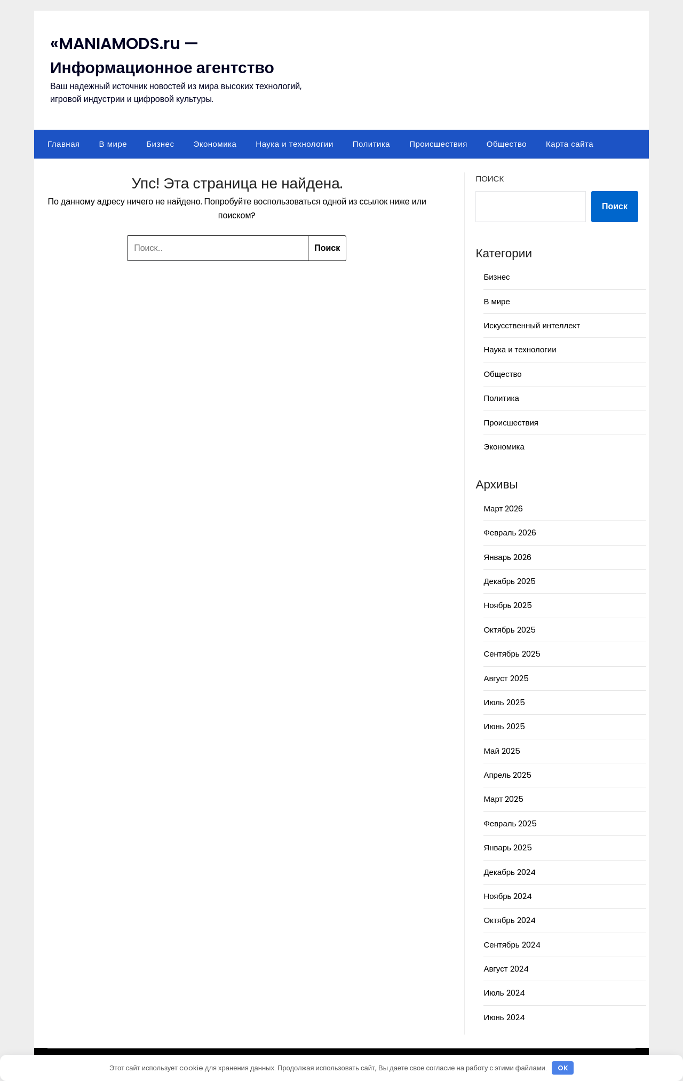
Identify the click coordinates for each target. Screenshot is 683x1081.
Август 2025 (505, 678)
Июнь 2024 (504, 1017)
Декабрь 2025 (509, 581)
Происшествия (438, 143)
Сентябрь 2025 (511, 653)
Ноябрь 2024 (507, 896)
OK (563, 1068)
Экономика (214, 143)
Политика (371, 143)
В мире (113, 143)
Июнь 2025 (504, 726)
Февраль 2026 (509, 532)
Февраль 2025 (510, 823)
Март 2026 (503, 508)
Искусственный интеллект (531, 325)
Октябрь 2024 (509, 920)
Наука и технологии (294, 143)
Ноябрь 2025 (507, 605)
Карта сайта (569, 143)
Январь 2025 (507, 847)
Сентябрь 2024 (511, 944)
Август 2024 (505, 968)
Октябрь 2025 (509, 629)
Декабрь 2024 (509, 872)
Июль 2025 (504, 702)
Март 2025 (503, 798)
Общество (507, 143)
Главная (63, 143)
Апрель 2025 (507, 774)
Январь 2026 (507, 557)
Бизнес (160, 143)
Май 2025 (501, 750)
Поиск (489, 178)
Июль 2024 (504, 992)
